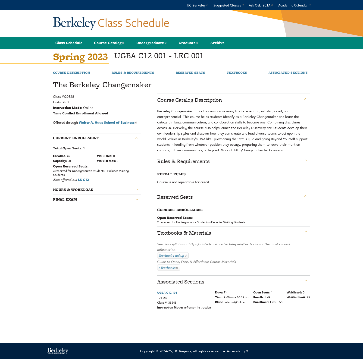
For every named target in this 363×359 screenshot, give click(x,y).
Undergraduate (151, 42)
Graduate (189, 42)
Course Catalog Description (189, 100)
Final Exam (65, 199)
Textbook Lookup (173, 255)
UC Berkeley (198, 5)
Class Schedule (68, 42)
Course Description (71, 72)
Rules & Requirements (133, 72)
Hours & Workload (73, 189)
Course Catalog (109, 42)
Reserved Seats (190, 72)
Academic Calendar (294, 5)
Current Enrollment (76, 138)
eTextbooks (169, 267)
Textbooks (237, 72)
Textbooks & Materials (184, 233)
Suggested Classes (228, 5)
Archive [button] (217, 42)
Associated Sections (288, 72)
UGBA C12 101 (167, 292)
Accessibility (237, 350)
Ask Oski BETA (261, 5)
